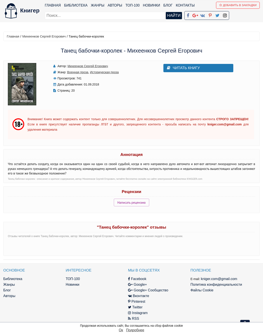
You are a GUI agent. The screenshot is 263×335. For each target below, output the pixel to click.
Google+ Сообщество (148, 290)
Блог (168, 5)
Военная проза (77, 72)
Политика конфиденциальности (216, 284)
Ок (121, 330)
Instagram (138, 313)
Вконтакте (138, 296)
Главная (53, 5)
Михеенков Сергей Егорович (44, 36)
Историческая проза (104, 72)
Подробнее (135, 330)
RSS (133, 318)
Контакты (185, 5)
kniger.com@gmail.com (219, 279)
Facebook (137, 279)
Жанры (97, 5)
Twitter (135, 307)
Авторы (115, 5)
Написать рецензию (131, 202)
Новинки (151, 5)
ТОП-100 (132, 5)
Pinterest (136, 301)
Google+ (137, 284)
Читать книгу (183, 68)
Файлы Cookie (201, 290)
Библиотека (75, 5)
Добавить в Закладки (238, 5)
